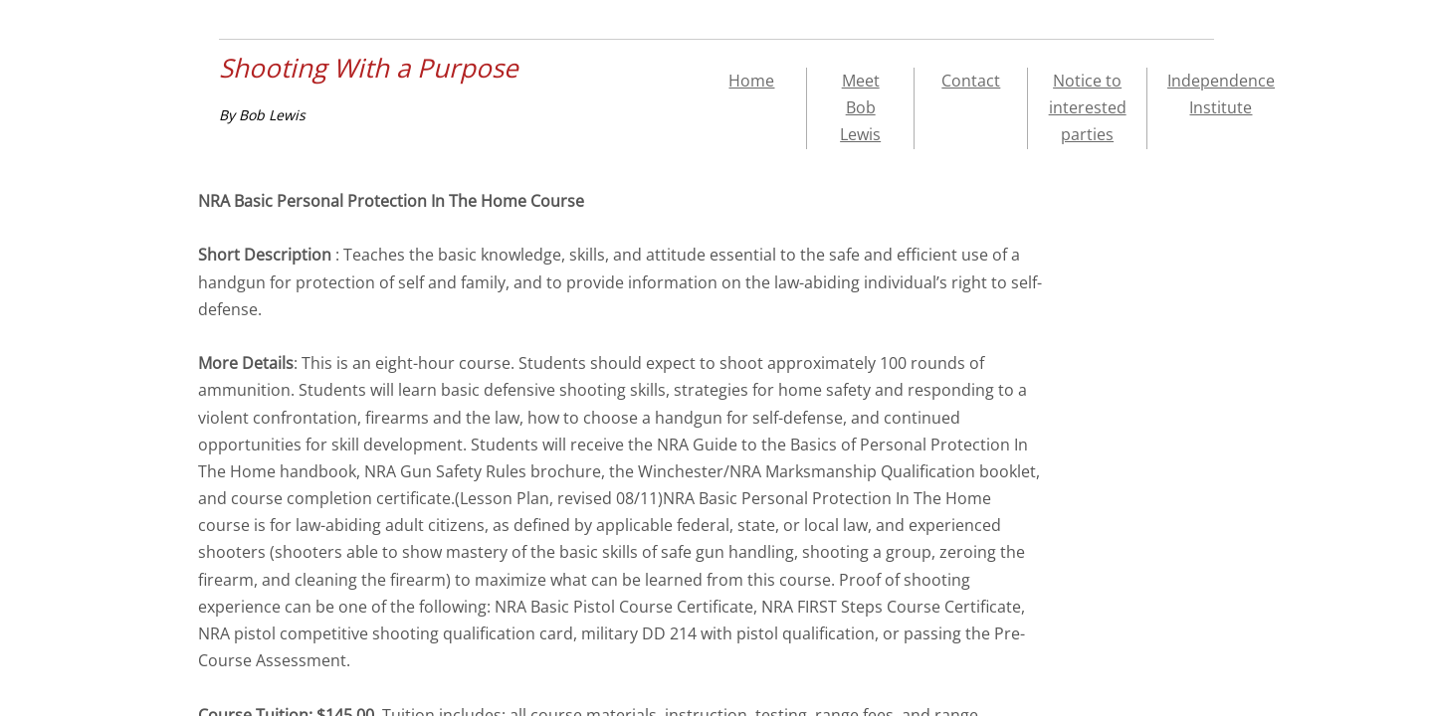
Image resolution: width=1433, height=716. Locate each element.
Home (751, 80)
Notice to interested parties (1087, 107)
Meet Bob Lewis (860, 107)
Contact (970, 80)
